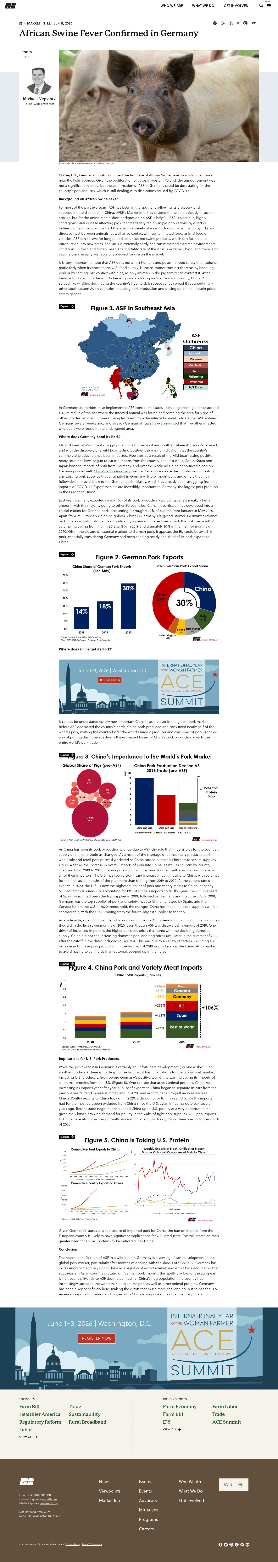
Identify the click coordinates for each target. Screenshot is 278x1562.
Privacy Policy (73, 1544)
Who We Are (190, 1481)
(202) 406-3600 (43, 1495)
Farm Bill (29, 1406)
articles (64, 217)
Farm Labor (225, 1406)
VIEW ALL (28, 1437)
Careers (146, 1529)
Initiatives (148, 1510)
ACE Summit (226, 1422)
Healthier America (39, 1414)
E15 (167, 1422)
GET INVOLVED (236, 6)
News (104, 1481)
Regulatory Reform (40, 1422)
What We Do (191, 1491)
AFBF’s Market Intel (131, 212)
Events (145, 1491)
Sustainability (85, 1414)
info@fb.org (49, 1499)
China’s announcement (112, 471)
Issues (145, 1481)
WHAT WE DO (203, 6)
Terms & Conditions (92, 1544)
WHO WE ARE (172, 6)
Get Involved (191, 1500)
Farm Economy (180, 1406)
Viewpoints (110, 1491)
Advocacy (148, 1500)
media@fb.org (49, 1503)
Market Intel (39, 23)
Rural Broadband (87, 1422)
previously (190, 212)
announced (170, 423)
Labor (25, 1430)
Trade (25, 57)
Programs (148, 1519)
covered (160, 212)
